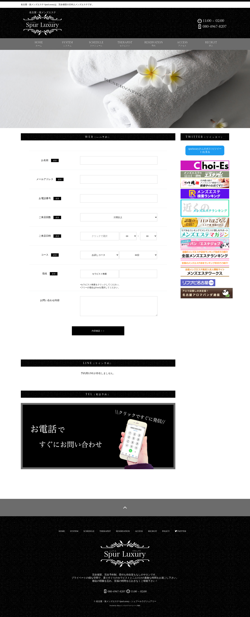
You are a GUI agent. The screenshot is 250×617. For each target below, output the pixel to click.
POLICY (166, 531)
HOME (39, 44)
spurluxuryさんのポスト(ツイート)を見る (204, 150)
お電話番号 (50, 198)
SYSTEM (67, 44)
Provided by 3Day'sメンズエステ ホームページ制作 (125, 605)
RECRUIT (211, 44)
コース (50, 255)
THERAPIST (125, 44)
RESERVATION (153, 44)
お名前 (50, 160)
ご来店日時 (50, 236)
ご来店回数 (50, 217)
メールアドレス (50, 179)
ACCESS (182, 44)
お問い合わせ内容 (50, 300)
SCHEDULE (96, 44)
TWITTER (180, 531)
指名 (49, 273)
